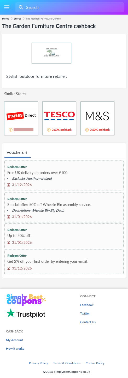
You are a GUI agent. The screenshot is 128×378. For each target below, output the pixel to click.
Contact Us (88, 322)
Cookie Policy (95, 363)
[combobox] (69, 7)
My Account (14, 340)
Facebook (87, 305)
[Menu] (6, 7)
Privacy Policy (38, 363)
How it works (15, 348)
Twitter (85, 313)
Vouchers (18, 152)
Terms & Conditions (66, 363)
